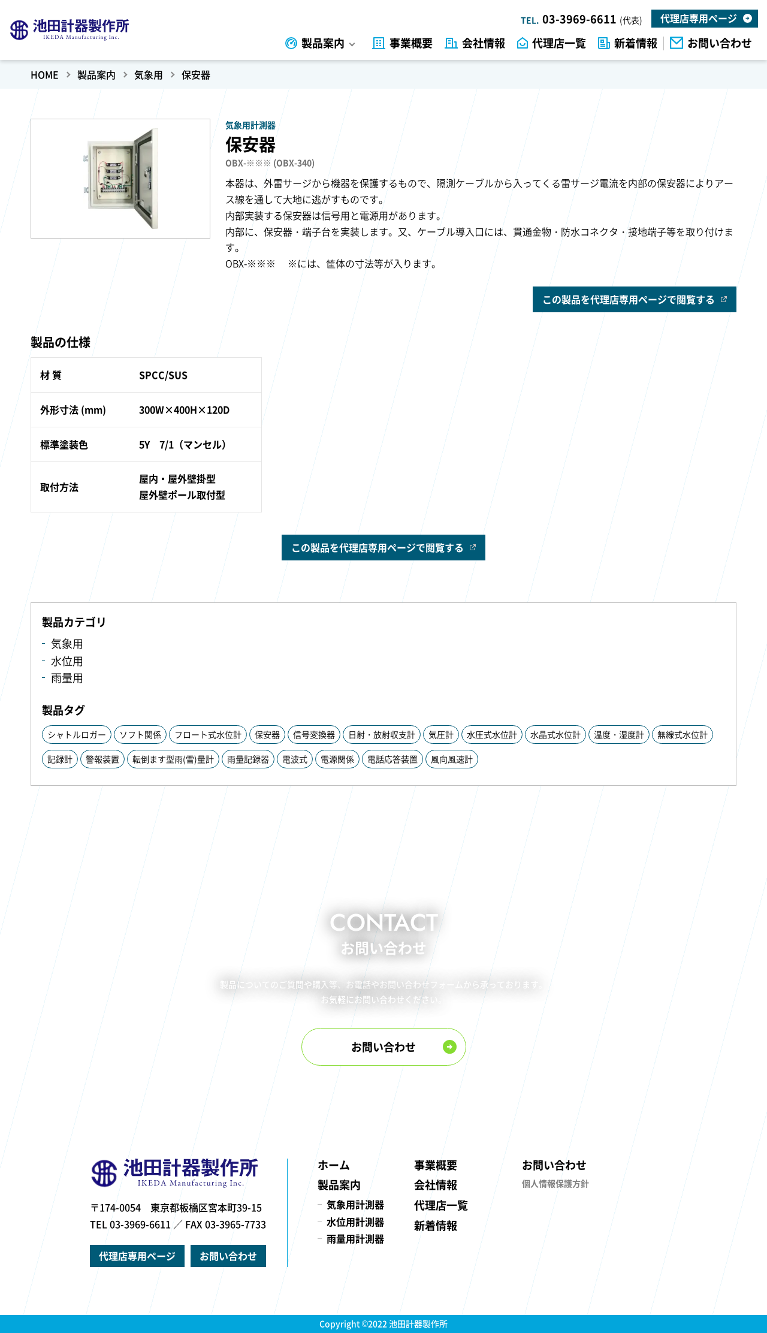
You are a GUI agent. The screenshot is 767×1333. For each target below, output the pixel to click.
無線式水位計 (682, 734)
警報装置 (102, 759)
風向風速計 (452, 759)
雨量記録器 (248, 759)
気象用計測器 (355, 1204)
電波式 (294, 759)
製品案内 (323, 43)
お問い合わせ (719, 43)
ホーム (334, 1165)
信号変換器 (314, 734)
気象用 (67, 643)
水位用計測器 (355, 1221)
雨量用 (67, 677)
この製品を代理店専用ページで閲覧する (628, 299)
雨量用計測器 (355, 1238)
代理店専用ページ (698, 18)
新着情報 (635, 43)
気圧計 (441, 734)
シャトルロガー (76, 734)
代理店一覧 (559, 43)
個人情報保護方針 (555, 1183)
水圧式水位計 (492, 734)
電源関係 (337, 759)
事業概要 (411, 43)
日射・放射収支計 (381, 734)
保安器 (267, 734)
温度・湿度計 (619, 734)
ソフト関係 (140, 734)
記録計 (60, 759)
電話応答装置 (392, 759)
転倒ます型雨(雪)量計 (173, 759)
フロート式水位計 (207, 734)
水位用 (67, 661)
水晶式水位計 (555, 734)
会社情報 (483, 43)
